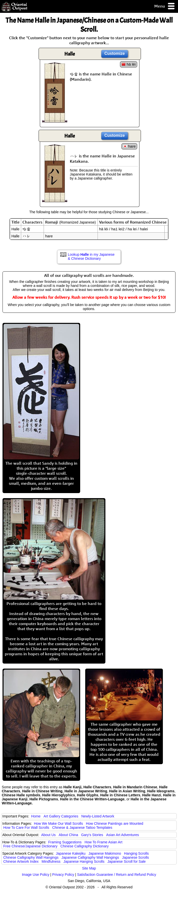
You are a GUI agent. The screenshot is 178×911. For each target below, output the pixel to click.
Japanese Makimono (104, 853)
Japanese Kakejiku (71, 853)
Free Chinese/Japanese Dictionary (30, 846)
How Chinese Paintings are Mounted (114, 823)
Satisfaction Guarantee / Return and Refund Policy (116, 875)
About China (68, 835)
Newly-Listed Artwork (97, 816)
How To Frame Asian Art (103, 842)
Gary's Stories (92, 835)
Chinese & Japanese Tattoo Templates (82, 828)
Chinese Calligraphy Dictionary (85, 846)
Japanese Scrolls (135, 857)
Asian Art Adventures (122, 835)
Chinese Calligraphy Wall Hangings (30, 857)
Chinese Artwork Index (21, 861)
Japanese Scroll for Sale (126, 861)
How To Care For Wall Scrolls (26, 828)
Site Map (89, 868)
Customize (114, 53)
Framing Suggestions (64, 842)
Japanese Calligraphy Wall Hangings (90, 857)
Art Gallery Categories (61, 816)
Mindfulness (51, 861)
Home (36, 816)
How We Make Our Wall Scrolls (58, 823)
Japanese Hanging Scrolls (84, 861)
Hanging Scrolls (136, 853)
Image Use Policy (35, 875)
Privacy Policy (63, 875)
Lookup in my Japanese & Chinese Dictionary (91, 256)
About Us (48, 835)
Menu (164, 6)
